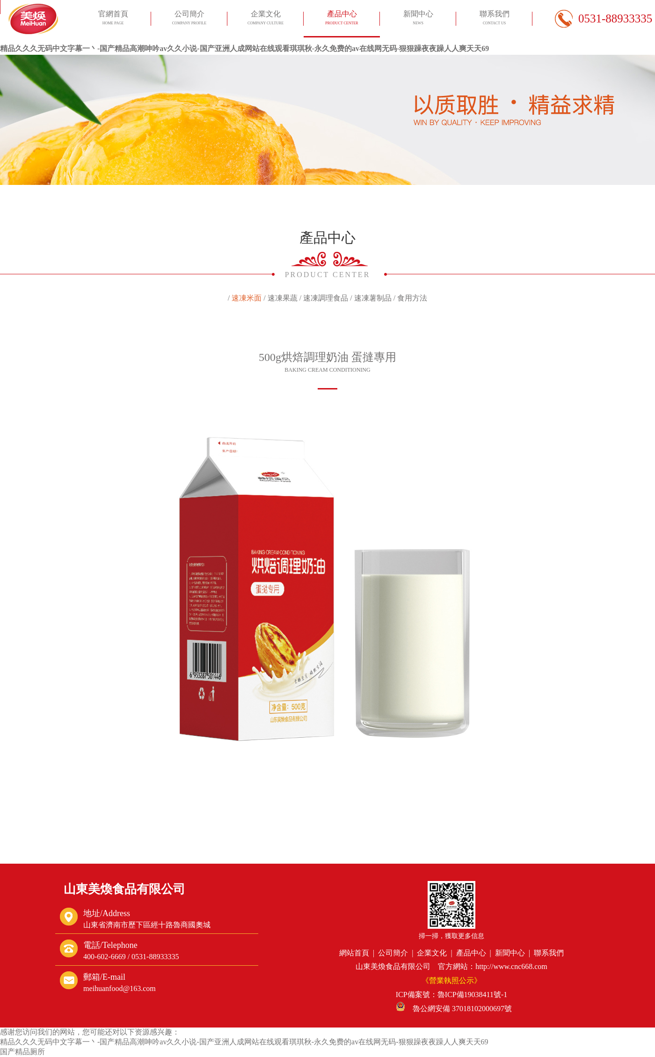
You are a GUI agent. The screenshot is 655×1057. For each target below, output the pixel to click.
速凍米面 (247, 298)
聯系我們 (494, 19)
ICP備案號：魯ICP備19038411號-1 (452, 994)
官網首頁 (112, 19)
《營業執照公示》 (451, 980)
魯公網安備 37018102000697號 (454, 1009)
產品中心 (341, 19)
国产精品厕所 (22, 1052)
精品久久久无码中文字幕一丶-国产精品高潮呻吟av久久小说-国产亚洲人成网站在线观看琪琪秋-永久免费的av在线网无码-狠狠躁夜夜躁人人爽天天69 (244, 48)
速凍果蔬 (283, 298)
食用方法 (412, 298)
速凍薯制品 (373, 298)
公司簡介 (189, 19)
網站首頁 (354, 953)
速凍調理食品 (325, 298)
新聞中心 (417, 19)
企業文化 (265, 19)
